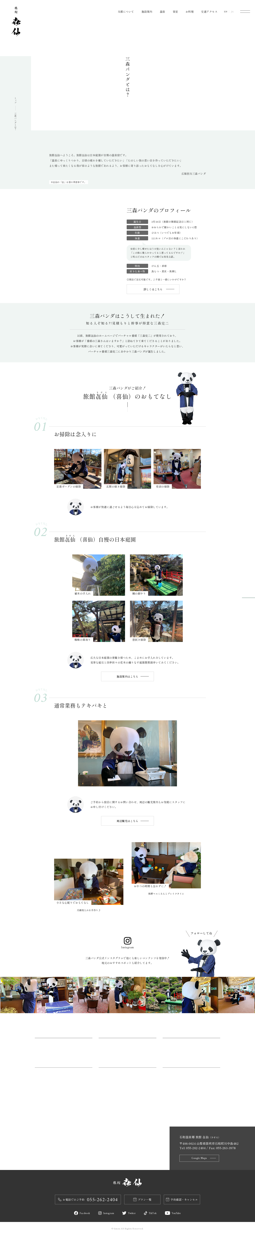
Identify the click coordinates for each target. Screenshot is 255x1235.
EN (225, 12)
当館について (126, 12)
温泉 (162, 12)
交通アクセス (209, 12)
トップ (16, 100)
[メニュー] (245, 12)
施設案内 (147, 12)
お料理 (190, 12)
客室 (175, 12)
